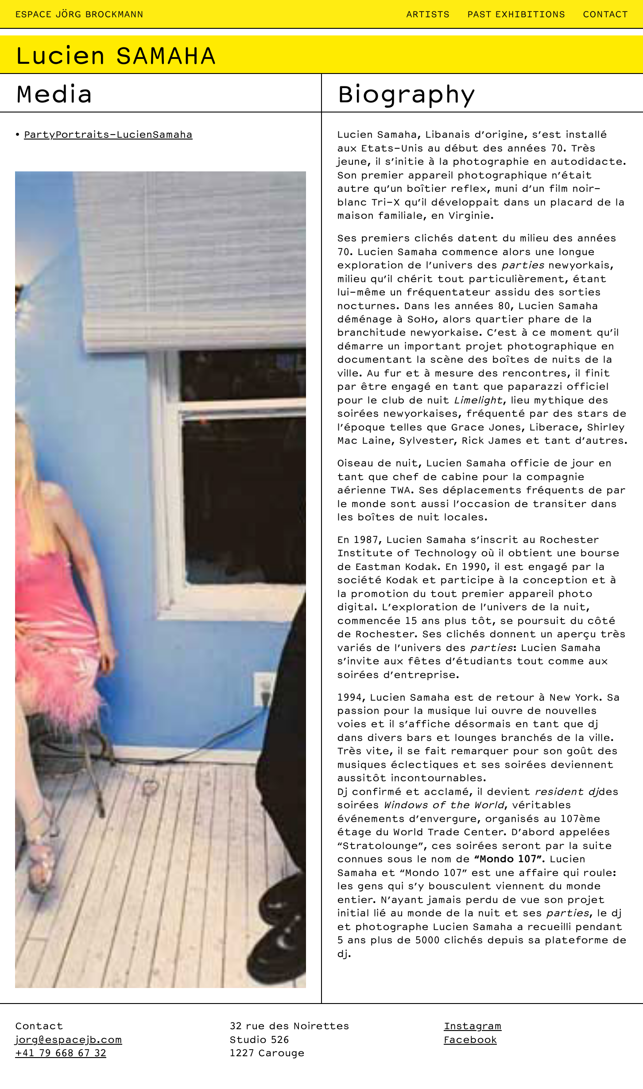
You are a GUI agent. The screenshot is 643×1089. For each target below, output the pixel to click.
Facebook (470, 1039)
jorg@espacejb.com (68, 1039)
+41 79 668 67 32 (60, 1052)
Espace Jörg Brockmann (79, 13)
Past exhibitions (516, 13)
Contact (605, 13)
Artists (427, 13)
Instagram (473, 1025)
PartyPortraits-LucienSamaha (108, 134)
